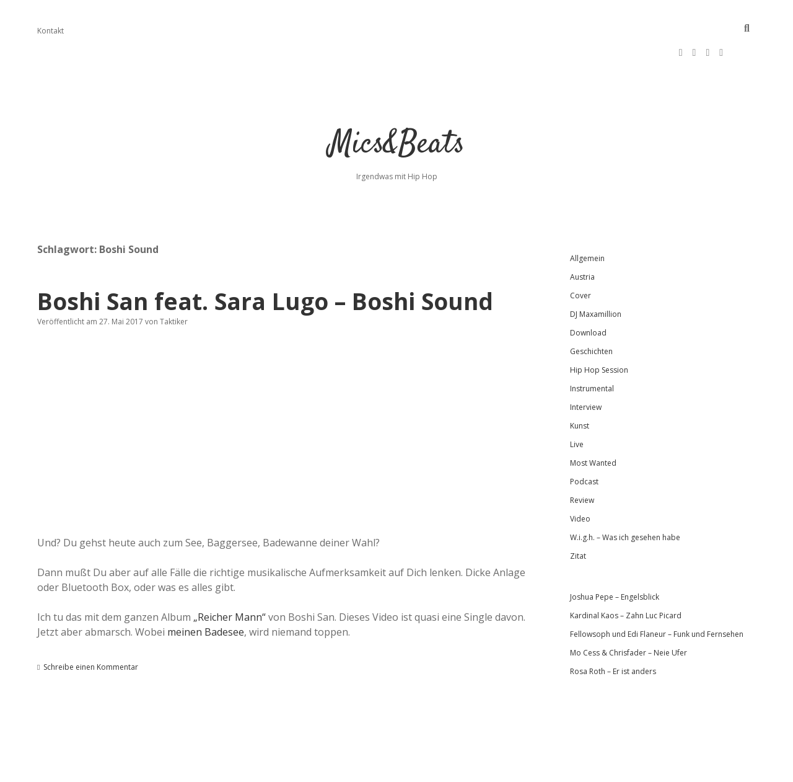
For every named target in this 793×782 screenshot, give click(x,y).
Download (588, 293)
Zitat (578, 516)
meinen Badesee (205, 592)
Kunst (579, 386)
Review (582, 460)
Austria (582, 237)
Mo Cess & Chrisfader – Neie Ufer (628, 613)
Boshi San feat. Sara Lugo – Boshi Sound (265, 261)
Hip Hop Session (599, 330)
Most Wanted (593, 423)
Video (580, 479)
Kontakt (50, 30)
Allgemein (587, 218)
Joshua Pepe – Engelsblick (614, 557)
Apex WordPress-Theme (357, 768)
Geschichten (591, 311)
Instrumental (592, 349)
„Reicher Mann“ (229, 577)
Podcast (584, 442)
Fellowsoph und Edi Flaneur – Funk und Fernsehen (656, 594)
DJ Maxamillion (595, 274)
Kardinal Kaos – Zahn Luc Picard (625, 576)
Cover (580, 256)
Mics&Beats (397, 105)
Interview (586, 367)
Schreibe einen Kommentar (90, 627)
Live (577, 404)
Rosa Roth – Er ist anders (613, 631)
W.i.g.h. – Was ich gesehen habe (625, 497)
